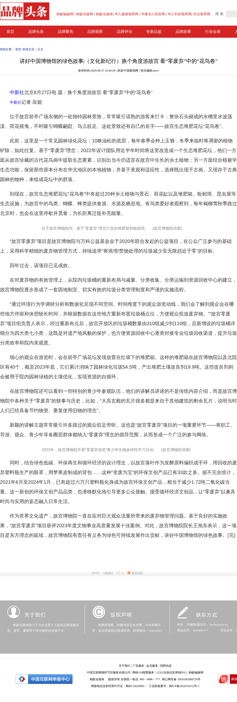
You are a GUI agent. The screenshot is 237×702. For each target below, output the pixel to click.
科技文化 (28, 49)
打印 (96, 573)
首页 (18, 49)
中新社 (17, 92)
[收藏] (108, 573)
